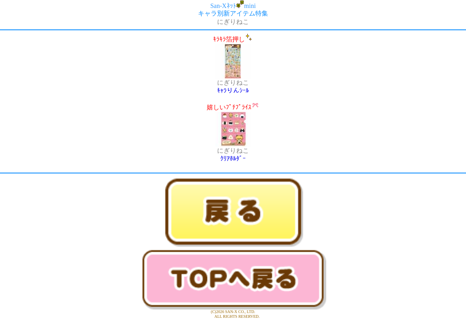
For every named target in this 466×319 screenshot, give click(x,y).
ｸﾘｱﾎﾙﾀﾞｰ (233, 158)
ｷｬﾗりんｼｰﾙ (233, 90)
